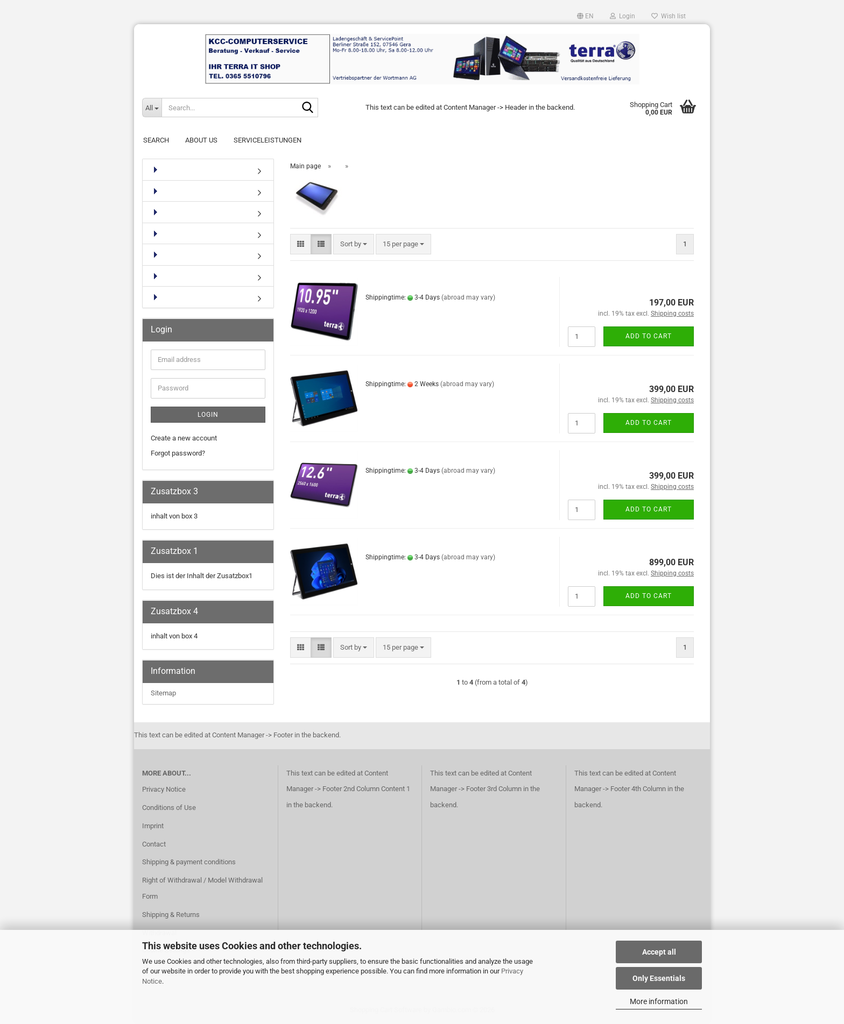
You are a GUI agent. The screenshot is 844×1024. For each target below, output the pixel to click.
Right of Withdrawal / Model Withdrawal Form (202, 888)
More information (659, 1001)
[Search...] (151, 107)
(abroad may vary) (468, 297)
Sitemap (163, 693)
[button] (585, 16)
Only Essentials (658, 978)
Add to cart (648, 336)
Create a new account (184, 438)
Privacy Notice (164, 789)
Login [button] (622, 16)
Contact (154, 844)
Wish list (668, 16)
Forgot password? (178, 453)
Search (156, 140)
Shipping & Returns (171, 915)
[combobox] (353, 244)
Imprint (153, 826)
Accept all (659, 952)
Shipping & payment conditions (189, 862)
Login (208, 414)
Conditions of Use (169, 807)
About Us (201, 140)
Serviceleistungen (267, 140)
